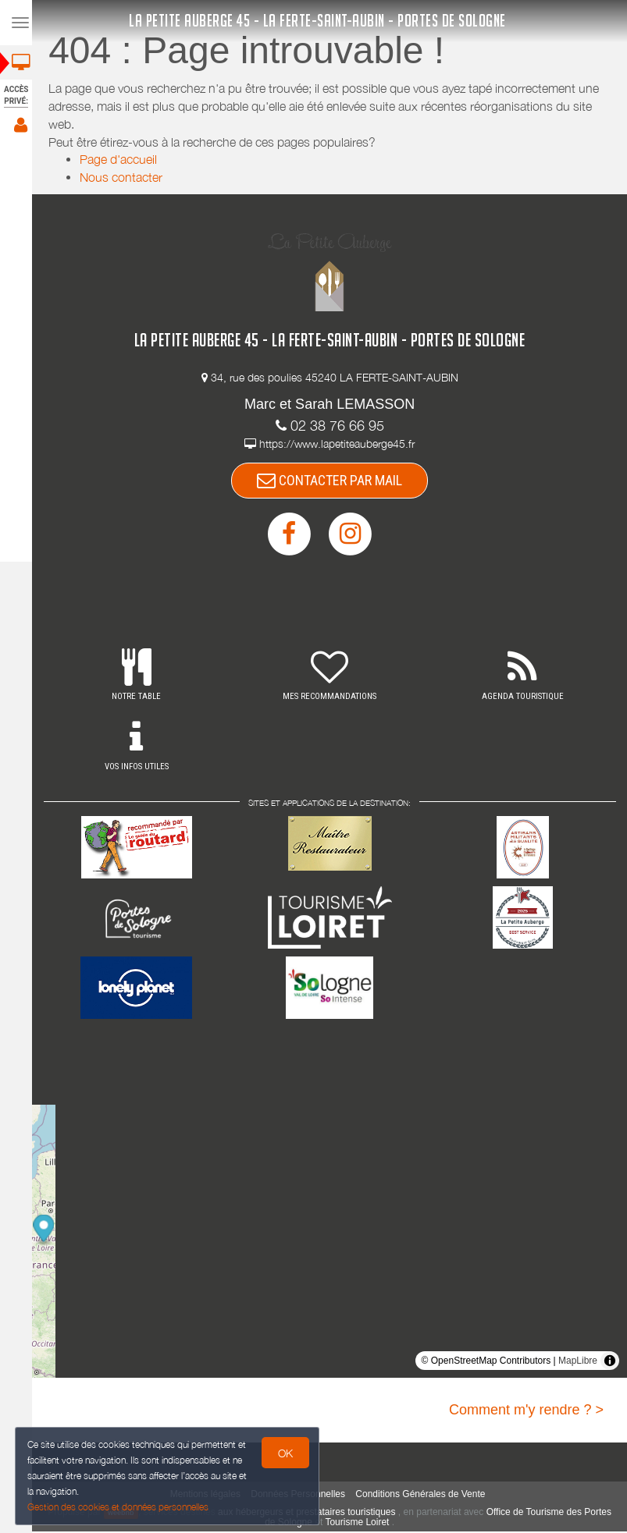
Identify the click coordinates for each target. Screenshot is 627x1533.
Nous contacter (125, 177)
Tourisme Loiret (376, 1523)
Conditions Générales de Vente (425, 1495)
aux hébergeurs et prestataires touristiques (326, 1513)
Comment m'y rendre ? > (526, 1411)
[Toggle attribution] (609, 1362)
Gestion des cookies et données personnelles (118, 1507)
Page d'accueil (123, 159)
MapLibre (577, 1362)
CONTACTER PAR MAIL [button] (334, 481)
